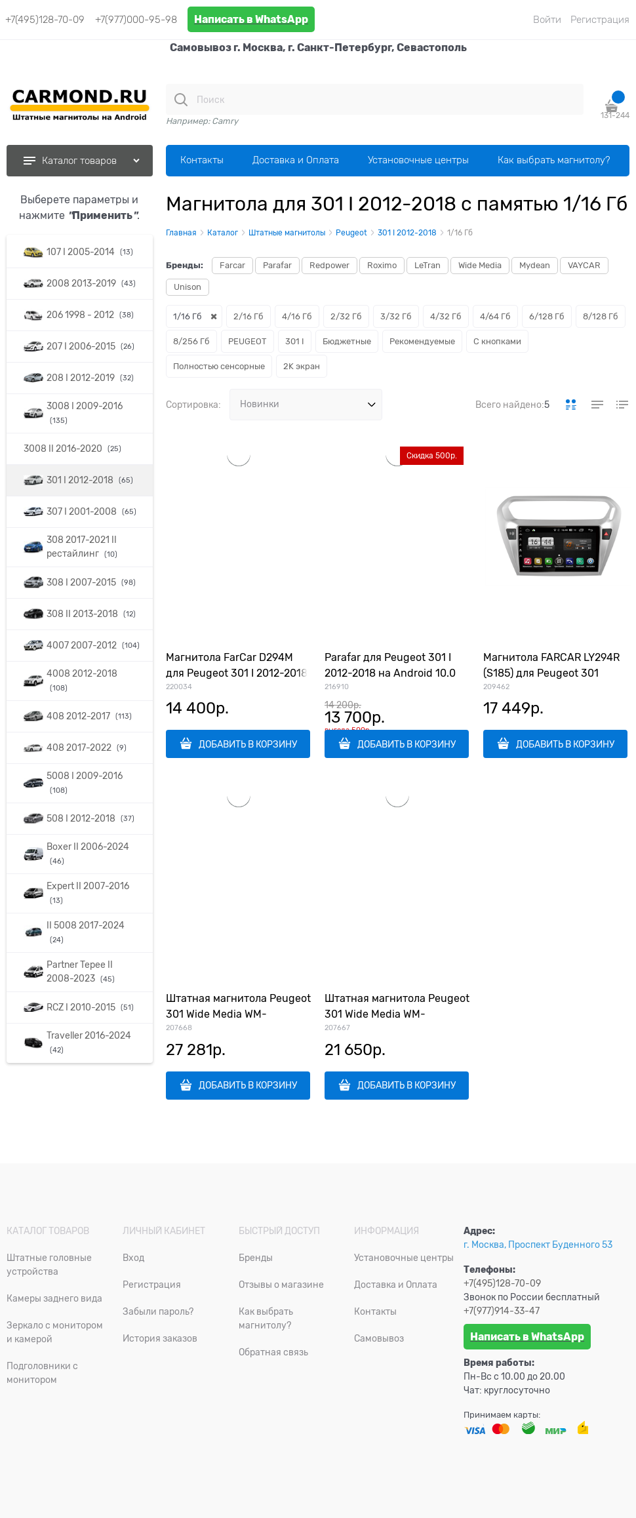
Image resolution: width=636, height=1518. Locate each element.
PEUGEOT (247, 341)
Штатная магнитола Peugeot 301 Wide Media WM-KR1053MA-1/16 (238, 1014)
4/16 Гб (297, 316)
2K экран (301, 366)
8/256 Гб (191, 341)
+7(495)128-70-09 (45, 19)
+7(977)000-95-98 (136, 19)
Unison (187, 287)
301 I (294, 341)
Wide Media (480, 265)
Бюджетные (347, 341)
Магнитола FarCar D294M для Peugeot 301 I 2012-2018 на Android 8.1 (237, 673)
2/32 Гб (346, 316)
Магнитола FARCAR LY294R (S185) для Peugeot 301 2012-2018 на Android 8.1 (551, 673)
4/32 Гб (446, 316)
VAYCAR (584, 265)
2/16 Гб (248, 316)
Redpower (329, 265)
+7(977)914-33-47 (502, 1311)
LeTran (427, 265)
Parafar (277, 265)
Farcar (232, 265)
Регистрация (599, 19)
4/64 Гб (495, 316)
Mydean (534, 265)
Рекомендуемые (422, 341)
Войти (547, 19)
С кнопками (497, 341)
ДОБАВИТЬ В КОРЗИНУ (248, 744)
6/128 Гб (547, 316)
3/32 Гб (396, 316)
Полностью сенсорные (219, 366)
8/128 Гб (600, 316)
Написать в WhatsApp (251, 19)
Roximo (382, 265)
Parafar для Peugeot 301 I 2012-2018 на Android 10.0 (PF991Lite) (390, 673)
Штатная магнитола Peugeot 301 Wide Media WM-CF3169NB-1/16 (397, 1014)
